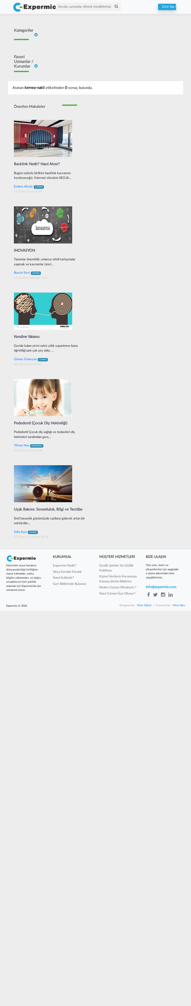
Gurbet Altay (22, 370)
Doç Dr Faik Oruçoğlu (21, 95)
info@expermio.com (161, 982)
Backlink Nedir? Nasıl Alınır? (37, 559)
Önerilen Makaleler (29, 502)
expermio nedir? (64, 960)
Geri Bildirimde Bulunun (69, 978)
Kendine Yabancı (27, 732)
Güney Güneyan (19, 454)
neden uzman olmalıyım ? (117, 982)
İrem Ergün (21, 131)
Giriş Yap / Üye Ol (167, 7)
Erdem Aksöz (29, 581)
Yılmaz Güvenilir (19, 295)
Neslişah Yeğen (19, 263)
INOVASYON (24, 645)
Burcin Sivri (21, 182)
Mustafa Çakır (23, 411)
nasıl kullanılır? (63, 973)
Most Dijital (144, 1000)
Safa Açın (26, 926)
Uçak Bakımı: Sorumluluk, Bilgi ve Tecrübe (48, 904)
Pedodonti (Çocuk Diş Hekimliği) (40, 818)
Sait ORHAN (22, 226)
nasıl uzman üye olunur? (117, 988)
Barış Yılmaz (21, 338)
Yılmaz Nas (28, 840)
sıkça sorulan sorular (67, 966)
